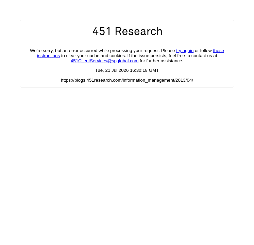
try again (184, 50)
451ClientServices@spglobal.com (104, 60)
